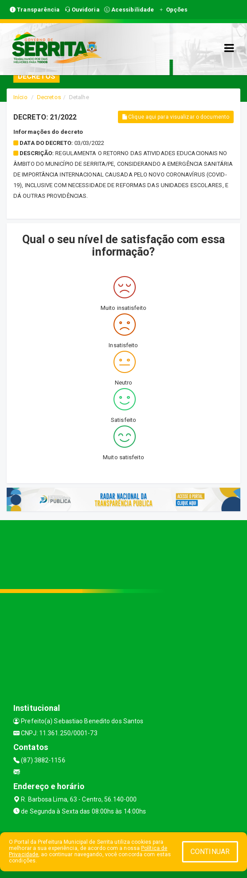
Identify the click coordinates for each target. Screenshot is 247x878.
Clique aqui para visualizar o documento (175, 117)
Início (20, 97)
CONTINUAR (210, 851)
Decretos (49, 97)
